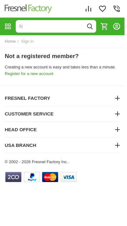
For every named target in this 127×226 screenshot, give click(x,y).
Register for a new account (29, 73)
